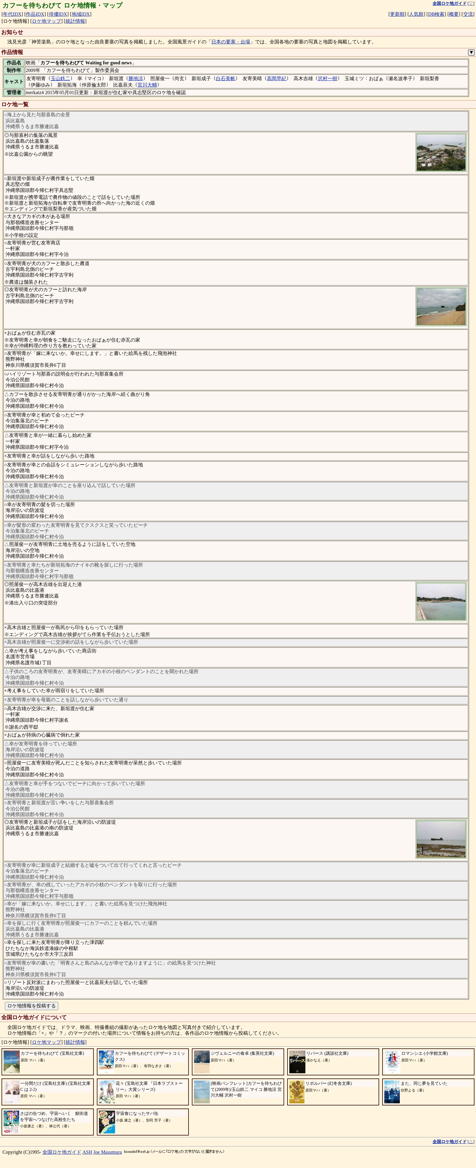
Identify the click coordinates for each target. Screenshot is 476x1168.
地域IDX (81, 14)
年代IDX (12, 14)
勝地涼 (135, 78)
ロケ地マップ (46, 21)
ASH (87, 1152)
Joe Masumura (107, 1152)
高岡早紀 (276, 78)
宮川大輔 (147, 84)
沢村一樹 (327, 78)
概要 (454, 14)
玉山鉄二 (60, 78)
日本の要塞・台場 (230, 41)
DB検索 (436, 14)
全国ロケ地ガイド (61, 1152)
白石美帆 (225, 78)
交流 (468, 14)
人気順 (416, 14)
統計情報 (75, 21)
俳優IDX (58, 14)
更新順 (397, 14)
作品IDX (35, 14)
